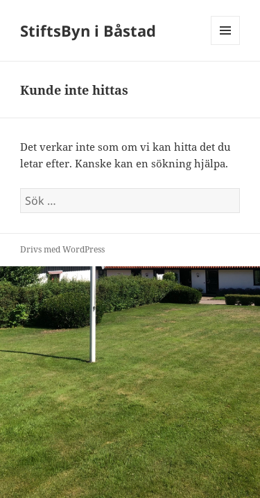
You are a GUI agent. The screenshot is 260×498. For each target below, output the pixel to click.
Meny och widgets (225, 44)
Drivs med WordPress (62, 249)
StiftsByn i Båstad (88, 30)
